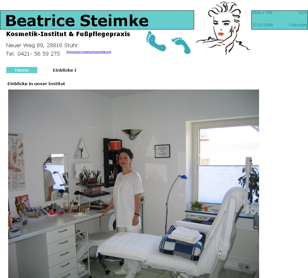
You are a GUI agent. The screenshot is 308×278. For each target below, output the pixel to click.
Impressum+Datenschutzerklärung (88, 51)
